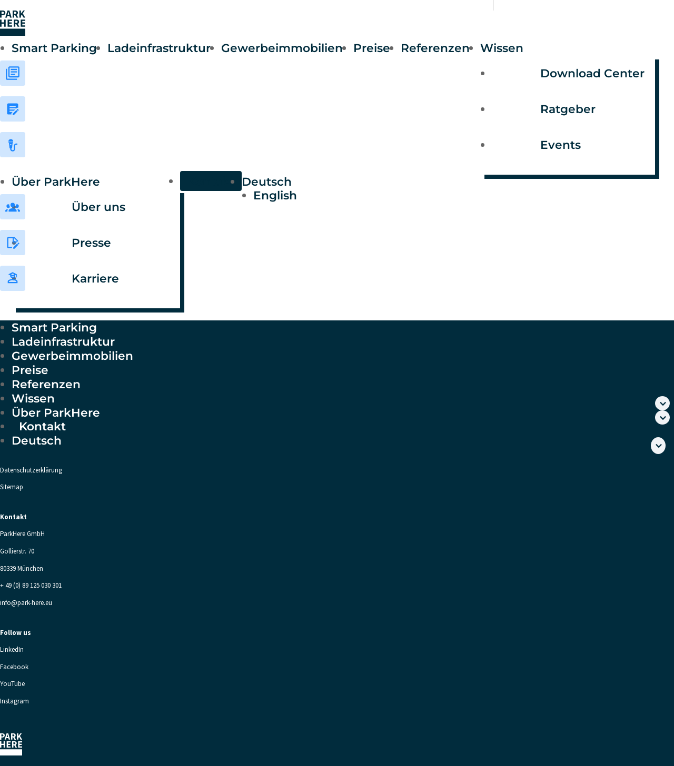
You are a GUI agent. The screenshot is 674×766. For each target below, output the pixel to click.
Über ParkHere (56, 181)
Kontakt (210, 181)
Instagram (14, 701)
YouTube (12, 683)
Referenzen (435, 48)
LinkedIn (12, 649)
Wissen (501, 48)
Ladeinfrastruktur (159, 48)
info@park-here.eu (26, 602)
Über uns (98, 207)
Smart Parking (54, 48)
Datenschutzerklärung (31, 470)
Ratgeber (568, 109)
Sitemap (11, 486)
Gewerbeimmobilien (282, 48)
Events (560, 145)
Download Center (592, 73)
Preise (371, 48)
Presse (91, 242)
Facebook (14, 666)
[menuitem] (326, 181)
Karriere (95, 278)
